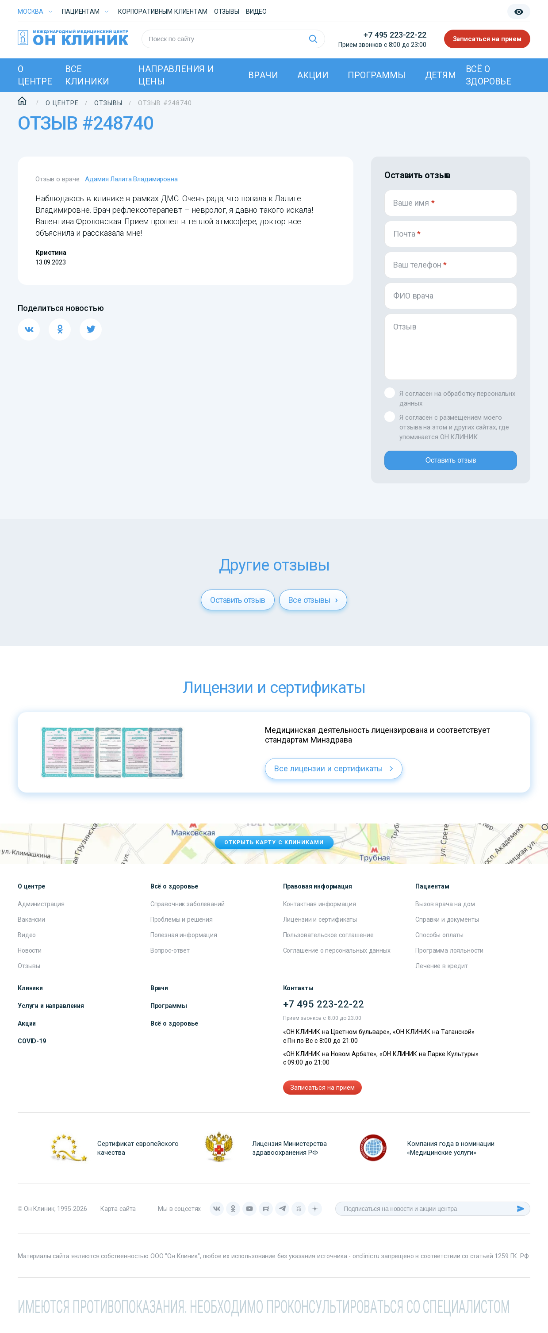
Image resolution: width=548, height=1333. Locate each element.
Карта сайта (118, 1215)
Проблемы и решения (181, 926)
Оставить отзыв (450, 464)
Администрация (41, 911)
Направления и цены (176, 75)
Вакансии (31, 926)
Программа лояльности (449, 957)
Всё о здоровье (488, 75)
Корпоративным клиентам (162, 11)
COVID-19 (32, 1048)
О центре (35, 75)
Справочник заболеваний (187, 911)
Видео (27, 942)
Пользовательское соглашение (328, 942)
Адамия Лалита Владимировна (131, 179)
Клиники (30, 995)
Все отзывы (313, 607)
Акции (312, 75)
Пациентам (81, 11)
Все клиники (87, 75)
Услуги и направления (51, 1012)
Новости (30, 957)
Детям (440, 75)
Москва (30, 11)
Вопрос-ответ (170, 957)
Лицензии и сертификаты (320, 926)
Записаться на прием (487, 39)
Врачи (263, 75)
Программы (376, 75)
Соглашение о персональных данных (337, 957)
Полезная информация (183, 942)
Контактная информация (319, 911)
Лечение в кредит (441, 973)
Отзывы (226, 11)
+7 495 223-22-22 (395, 34)
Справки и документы (447, 926)
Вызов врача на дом (445, 911)
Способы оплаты (439, 942)
